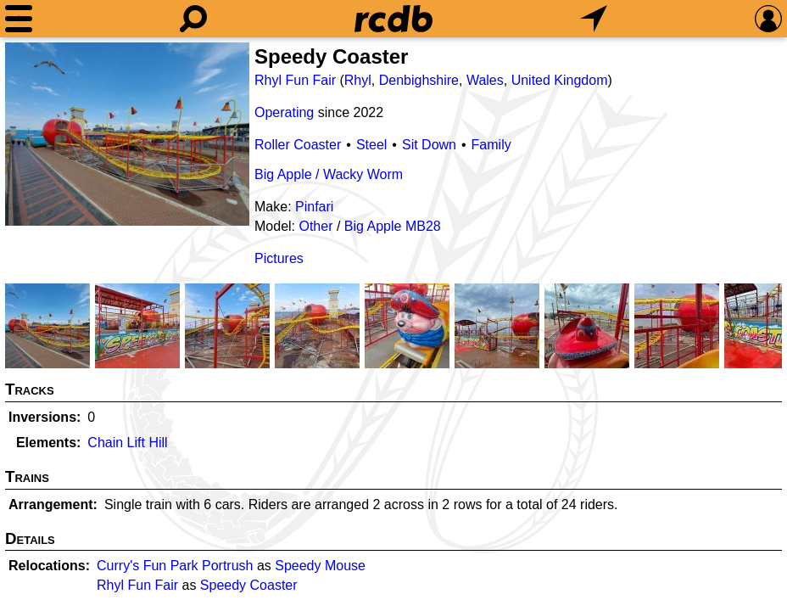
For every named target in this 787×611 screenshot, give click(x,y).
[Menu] (18, 18)
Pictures (279, 258)
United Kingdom (559, 80)
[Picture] (127, 134)
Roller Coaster (297, 144)
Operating (284, 112)
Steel (371, 144)
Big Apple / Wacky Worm (328, 174)
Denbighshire (419, 80)
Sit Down (429, 144)
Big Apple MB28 (392, 226)
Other (315, 226)
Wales (485, 80)
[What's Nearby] (593, 18)
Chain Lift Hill (127, 442)
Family (491, 144)
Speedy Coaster (249, 585)
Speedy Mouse (320, 565)
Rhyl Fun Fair (295, 80)
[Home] (393, 18)
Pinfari (314, 206)
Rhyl (357, 80)
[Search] (193, 18)
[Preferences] (768, 18)
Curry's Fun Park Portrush (175, 565)
